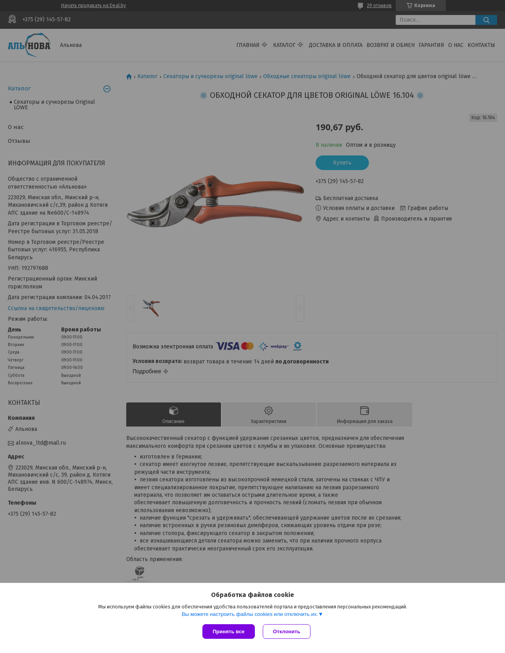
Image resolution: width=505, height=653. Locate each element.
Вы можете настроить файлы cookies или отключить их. (249, 614)
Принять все (229, 631)
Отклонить (286, 631)
